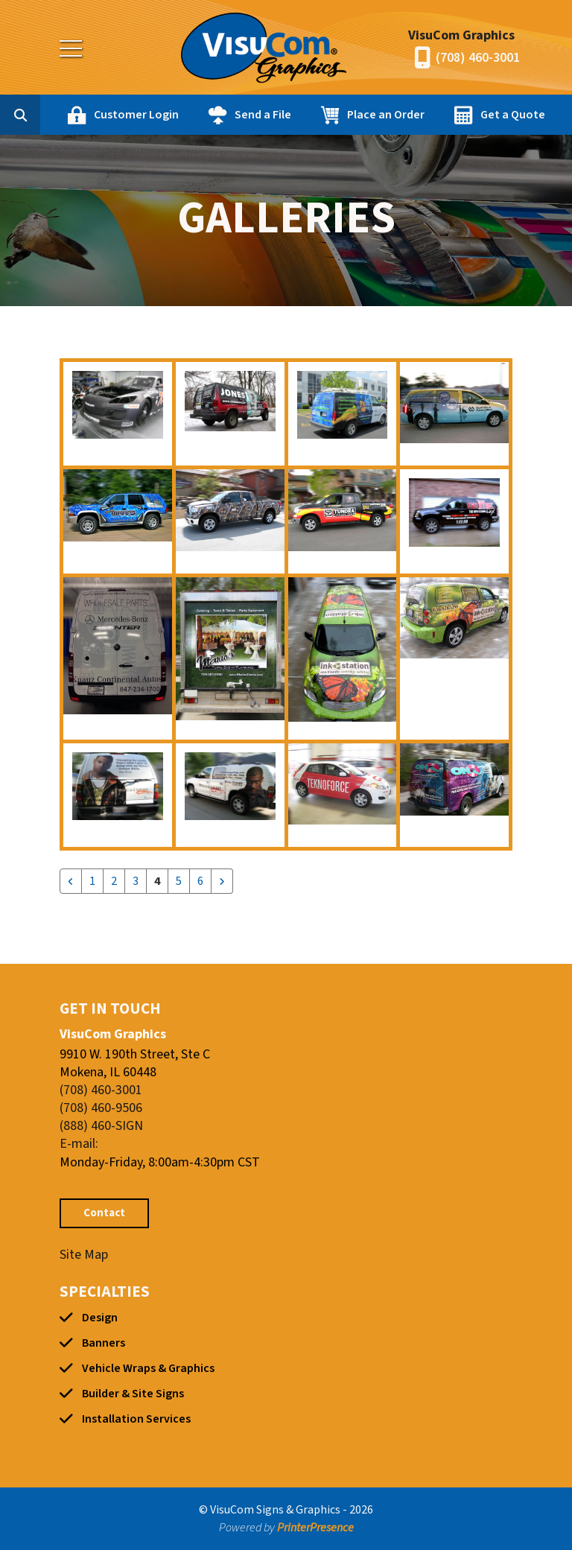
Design (100, 1317)
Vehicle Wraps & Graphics (148, 1368)
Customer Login (136, 115)
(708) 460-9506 (101, 1108)
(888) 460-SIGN (101, 1126)
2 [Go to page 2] (114, 881)
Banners (103, 1343)
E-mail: (79, 1143)
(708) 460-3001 (478, 57)
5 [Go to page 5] (179, 881)
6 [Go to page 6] (200, 881)
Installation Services (136, 1419)
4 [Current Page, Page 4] (157, 881)
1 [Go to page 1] (92, 881)
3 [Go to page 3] (136, 881)
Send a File (263, 115)
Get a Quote (512, 115)
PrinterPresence (315, 1527)
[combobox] (43, 115)
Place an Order (386, 115)
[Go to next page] (222, 881)
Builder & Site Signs (133, 1393)
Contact (104, 1213)
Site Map (84, 1254)
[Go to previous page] (70, 881)
